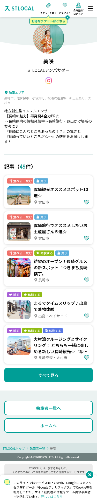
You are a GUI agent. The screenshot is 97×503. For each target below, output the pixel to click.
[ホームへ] (48, 425)
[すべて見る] (48, 375)
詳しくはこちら (52, 496)
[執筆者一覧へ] (48, 408)
